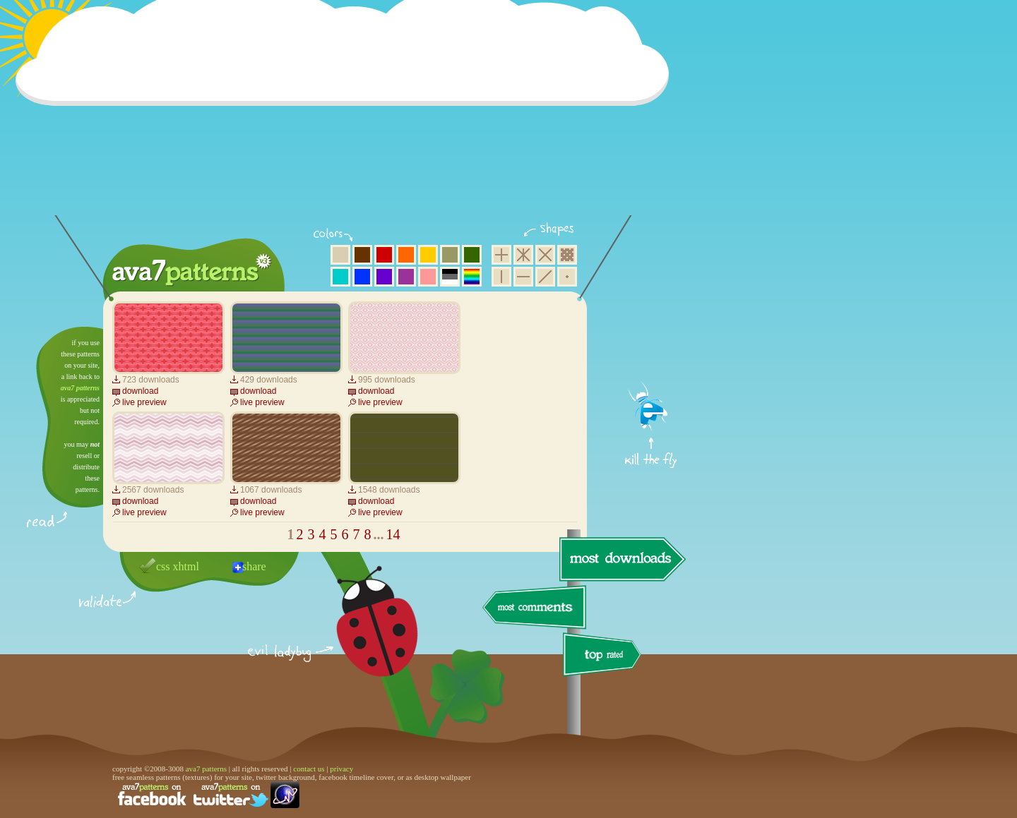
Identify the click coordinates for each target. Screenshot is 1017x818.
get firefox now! (651, 332)
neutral (450, 277)
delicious (363, 637)
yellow (428, 255)
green (472, 255)
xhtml (186, 566)
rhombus (545, 255)
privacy (341, 768)
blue (362, 277)
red (384, 255)
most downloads (621, 559)
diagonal (545, 277)
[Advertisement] (346, 116)
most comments (535, 608)
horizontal (523, 277)
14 (393, 534)
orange (406, 255)
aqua (340, 277)
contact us (308, 768)
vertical (501, 277)
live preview (144, 402)
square (501, 255)
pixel (567, 255)
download (140, 391)
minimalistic (567, 277)
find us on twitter (230, 794)
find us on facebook (151, 794)
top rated (604, 656)
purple (406, 277)
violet (384, 277)
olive (450, 255)
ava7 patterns (80, 388)
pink (428, 277)
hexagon (523, 255)
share (254, 566)
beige (340, 255)
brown (362, 255)
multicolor (472, 277)
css (163, 566)
